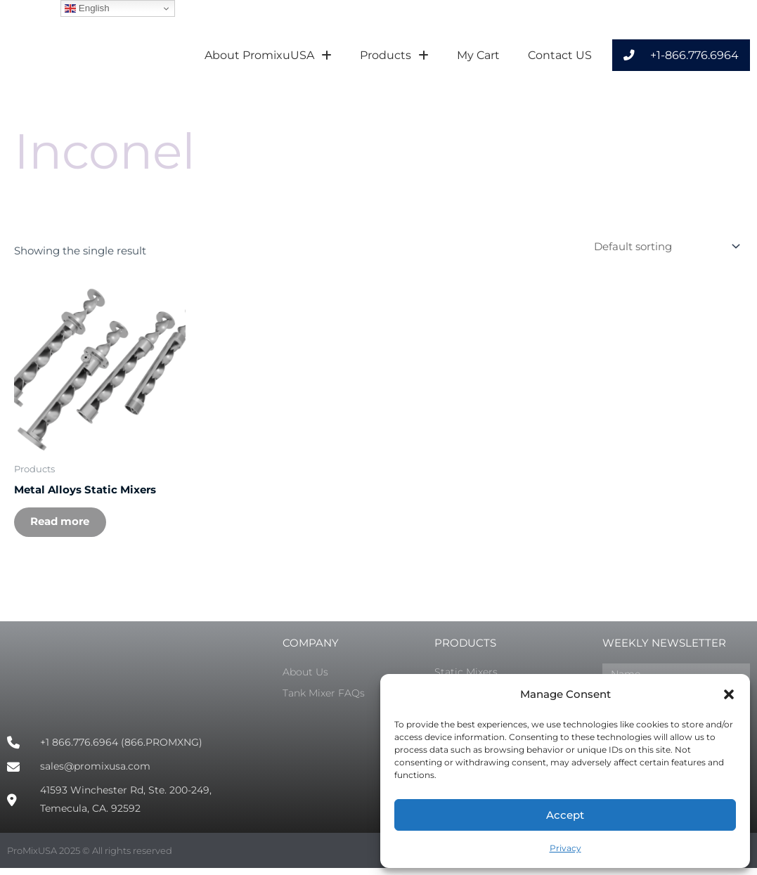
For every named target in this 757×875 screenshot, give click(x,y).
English (87, 8)
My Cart (478, 55)
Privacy (565, 848)
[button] (729, 694)
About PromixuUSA (268, 55)
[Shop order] (664, 247)
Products (394, 55)
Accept (565, 815)
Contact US (560, 55)
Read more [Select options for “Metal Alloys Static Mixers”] (64, 525)
